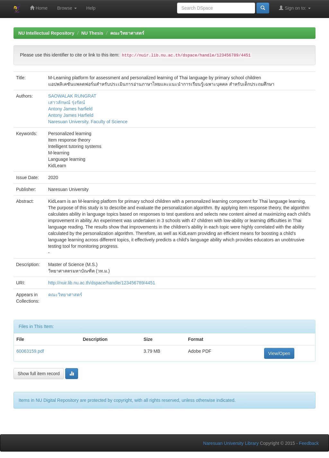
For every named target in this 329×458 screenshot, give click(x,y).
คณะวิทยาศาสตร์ (127, 33)
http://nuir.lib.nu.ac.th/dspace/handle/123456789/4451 (101, 282)
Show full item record (39, 373)
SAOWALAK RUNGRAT (72, 96)
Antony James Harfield (70, 115)
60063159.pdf (30, 351)
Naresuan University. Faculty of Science (88, 121)
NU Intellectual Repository (46, 33)
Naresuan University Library (231, 443)
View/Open (279, 353)
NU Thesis (92, 33)
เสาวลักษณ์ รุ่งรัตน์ (66, 102)
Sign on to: (295, 8)
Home (39, 8)
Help (91, 8)
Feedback (309, 443)
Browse (67, 8)
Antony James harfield (70, 108)
